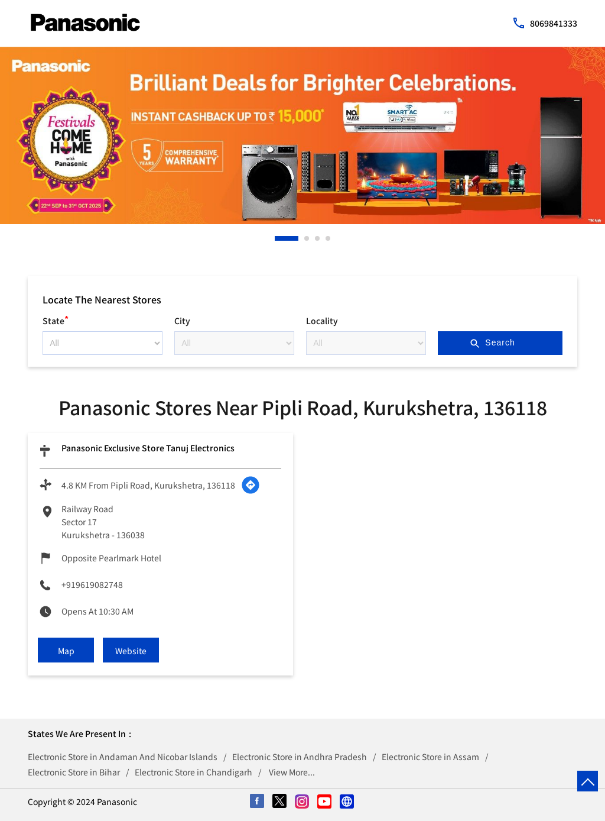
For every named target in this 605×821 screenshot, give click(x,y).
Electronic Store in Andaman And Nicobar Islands (122, 756)
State (56, 319)
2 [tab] (307, 238)
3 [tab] (318, 238)
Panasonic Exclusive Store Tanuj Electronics (148, 448)
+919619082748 (92, 584)
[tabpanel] (302, 135)
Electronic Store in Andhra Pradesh (299, 756)
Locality (322, 320)
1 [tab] (278, 238)
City (182, 320)
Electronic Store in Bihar (74, 772)
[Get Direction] (250, 485)
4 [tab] (328, 238)
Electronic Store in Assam (430, 756)
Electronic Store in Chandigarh (193, 772)
